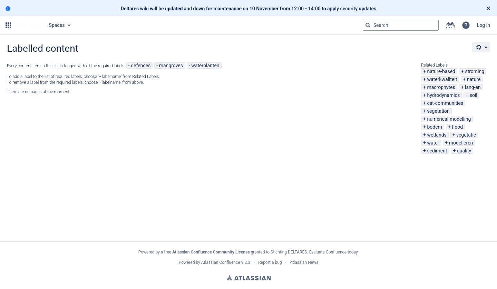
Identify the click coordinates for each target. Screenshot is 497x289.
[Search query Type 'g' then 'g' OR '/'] (401, 25)
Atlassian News (304, 262)
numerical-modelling (449, 119)
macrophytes (441, 87)
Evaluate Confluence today (333, 252)
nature (474, 79)
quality (464, 150)
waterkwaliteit (442, 79)
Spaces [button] (57, 25)
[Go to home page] (29, 25)
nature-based (441, 71)
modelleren (461, 143)
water (433, 143)
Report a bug (270, 262)
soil (473, 95)
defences (140, 65)
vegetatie (466, 135)
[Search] (368, 25)
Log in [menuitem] (483, 25)
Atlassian (249, 277)
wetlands (436, 135)
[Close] (488, 8)
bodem (434, 127)
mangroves (171, 65)
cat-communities (445, 103)
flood (457, 127)
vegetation (438, 111)
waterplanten (205, 65)
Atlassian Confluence (220, 262)
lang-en (473, 87)
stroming (474, 71)
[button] (8, 25)
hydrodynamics (443, 95)
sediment (437, 150)
